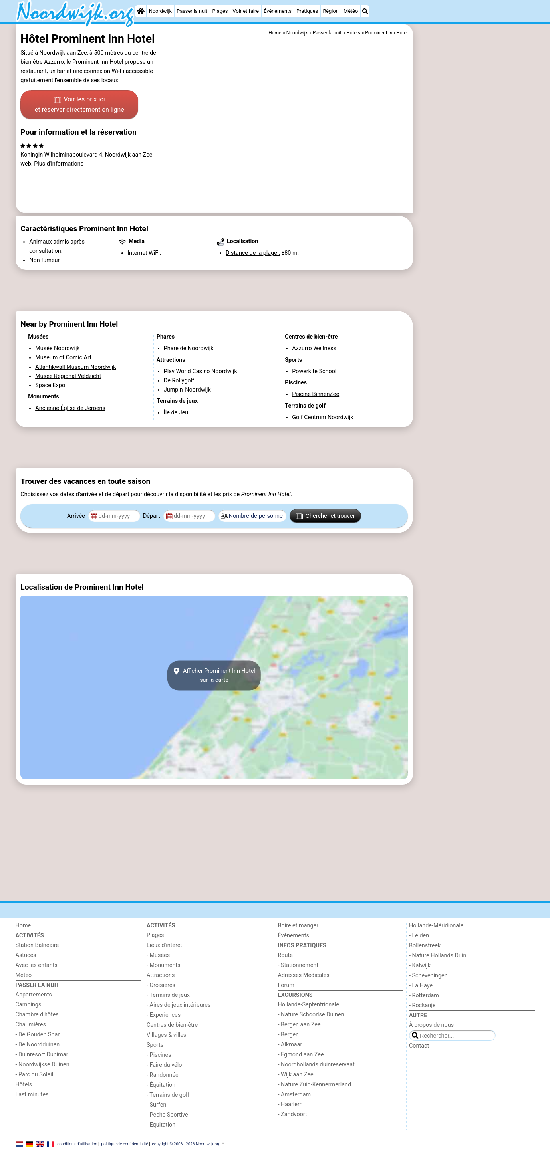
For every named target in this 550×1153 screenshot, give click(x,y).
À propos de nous (431, 1025)
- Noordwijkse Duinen (42, 1064)
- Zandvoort (292, 1114)
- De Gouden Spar (38, 1034)
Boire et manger (298, 925)
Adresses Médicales (304, 975)
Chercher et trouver (325, 515)
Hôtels (24, 1084)
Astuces (26, 955)
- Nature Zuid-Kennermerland (314, 1084)
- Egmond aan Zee (301, 1054)
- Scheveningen (428, 975)
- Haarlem (290, 1104)
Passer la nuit (192, 11)
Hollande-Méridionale (436, 925)
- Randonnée (163, 1075)
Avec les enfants (37, 965)
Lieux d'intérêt (164, 945)
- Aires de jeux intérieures (178, 1005)
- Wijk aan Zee (296, 1074)
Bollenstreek (425, 945)
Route (285, 955)
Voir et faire (246, 11)
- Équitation (161, 1085)
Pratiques (307, 11)
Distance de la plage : (253, 253)
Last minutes (32, 1094)
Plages (220, 11)
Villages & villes (166, 1035)
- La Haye (421, 985)
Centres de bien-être (172, 1025)
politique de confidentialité (124, 1144)
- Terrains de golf (168, 1095)
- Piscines (159, 1055)
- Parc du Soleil (35, 1074)
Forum (286, 985)
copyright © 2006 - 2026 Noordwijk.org (186, 1144)
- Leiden (419, 935)
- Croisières (161, 985)
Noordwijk (160, 11)
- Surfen (156, 1104)
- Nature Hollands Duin (437, 955)
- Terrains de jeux (168, 995)
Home (23, 925)
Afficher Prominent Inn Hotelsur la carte (214, 675)
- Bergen (288, 1034)
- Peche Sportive (167, 1114)
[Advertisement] (475, 207)
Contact (419, 1045)
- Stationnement (298, 965)
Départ (152, 516)
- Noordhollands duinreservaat (316, 1064)
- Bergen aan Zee (299, 1024)
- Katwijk (420, 965)
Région (330, 11)
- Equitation (161, 1124)
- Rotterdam (424, 995)
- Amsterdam (294, 1094)
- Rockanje (422, 1005)
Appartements (34, 994)
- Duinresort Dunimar (42, 1054)
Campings (29, 1004)
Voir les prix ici (79, 105)
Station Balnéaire (37, 945)
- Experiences (164, 1015)
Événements (278, 11)
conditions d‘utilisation (77, 1144)
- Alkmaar (290, 1044)
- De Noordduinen (38, 1044)
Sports (155, 1045)
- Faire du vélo (164, 1065)
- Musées (158, 955)
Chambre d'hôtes (37, 1014)
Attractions (161, 975)
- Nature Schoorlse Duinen (311, 1014)
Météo (351, 11)
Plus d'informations (58, 163)
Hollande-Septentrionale (309, 1004)
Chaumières (31, 1024)
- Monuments (164, 965)
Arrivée (76, 516)
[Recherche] (365, 11)
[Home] (140, 11)
